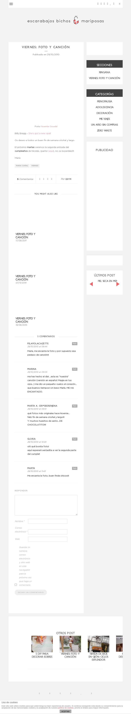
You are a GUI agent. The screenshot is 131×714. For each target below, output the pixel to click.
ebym (68, 179)
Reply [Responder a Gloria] (75, 439)
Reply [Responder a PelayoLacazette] (75, 344)
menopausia (104, 101)
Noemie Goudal (49, 127)
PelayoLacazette (38, 343)
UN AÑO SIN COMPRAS (104, 124)
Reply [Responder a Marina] (75, 369)
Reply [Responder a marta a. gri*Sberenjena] (75, 406)
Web (17, 539)
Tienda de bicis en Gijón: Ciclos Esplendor (98, 656)
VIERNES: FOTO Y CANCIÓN (104, 78)
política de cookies (66, 708)
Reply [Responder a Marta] (75, 468)
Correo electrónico (21, 530)
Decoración (105, 113)
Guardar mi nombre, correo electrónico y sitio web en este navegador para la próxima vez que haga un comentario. (25, 566)
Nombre (20, 521)
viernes (34, 166)
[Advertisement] (104, 200)
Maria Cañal (22, 166)
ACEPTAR (65, 711)
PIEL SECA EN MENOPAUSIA (113, 281)
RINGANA (104, 72)
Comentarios (25, 179)
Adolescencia (105, 107)
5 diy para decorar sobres (42, 655)
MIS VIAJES (104, 118)
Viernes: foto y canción (25, 235)
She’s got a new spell (39, 133)
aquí (51, 151)
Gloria (31, 439)
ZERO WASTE (104, 130)
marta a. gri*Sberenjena (42, 406)
